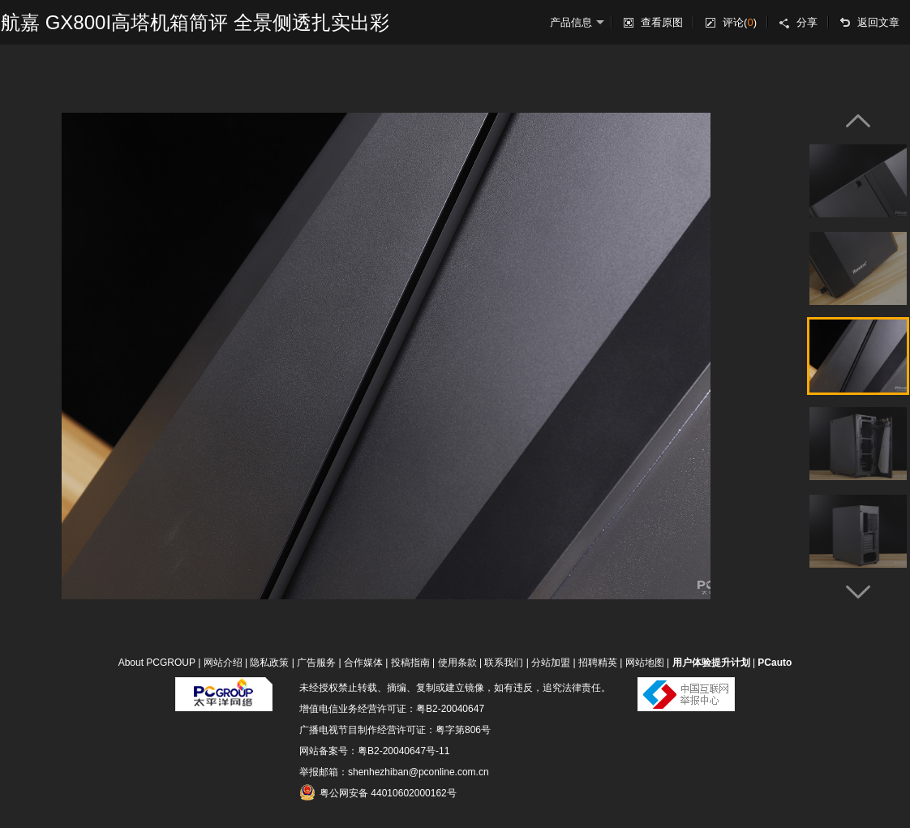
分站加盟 (550, 662)
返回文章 (878, 22)
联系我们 (503, 662)
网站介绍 (223, 662)
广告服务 (316, 662)
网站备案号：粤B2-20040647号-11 (374, 751)
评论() (740, 22)
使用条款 (457, 662)
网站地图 (644, 662)
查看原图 (662, 22)
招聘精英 (597, 662)
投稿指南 (410, 662)
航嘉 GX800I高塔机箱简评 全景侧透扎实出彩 (195, 22)
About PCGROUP (156, 662)
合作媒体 (363, 662)
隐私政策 (269, 662)
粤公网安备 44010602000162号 (378, 792)
